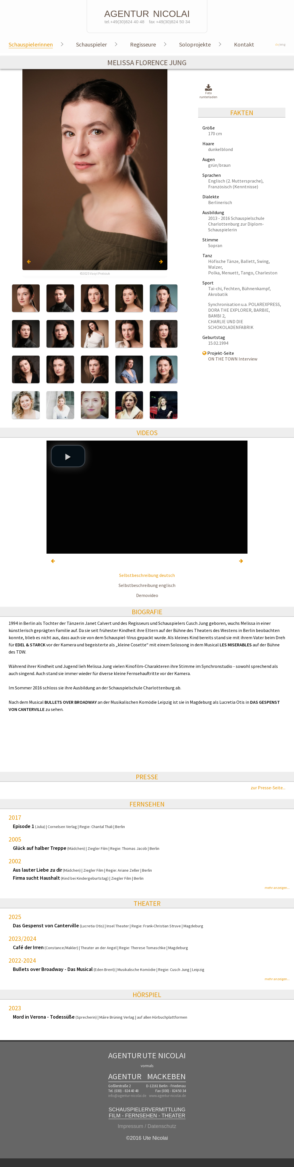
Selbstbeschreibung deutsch (147, 575)
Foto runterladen (208, 91)
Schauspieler (91, 44)
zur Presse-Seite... (268, 787)
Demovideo (147, 595)
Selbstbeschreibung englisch (147, 585)
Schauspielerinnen (31, 44)
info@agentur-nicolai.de (127, 1095)
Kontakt (244, 44)
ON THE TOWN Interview (232, 359)
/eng (280, 44)
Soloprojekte (195, 44)
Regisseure (143, 44)
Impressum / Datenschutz (147, 1126)
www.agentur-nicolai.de (167, 1095)
